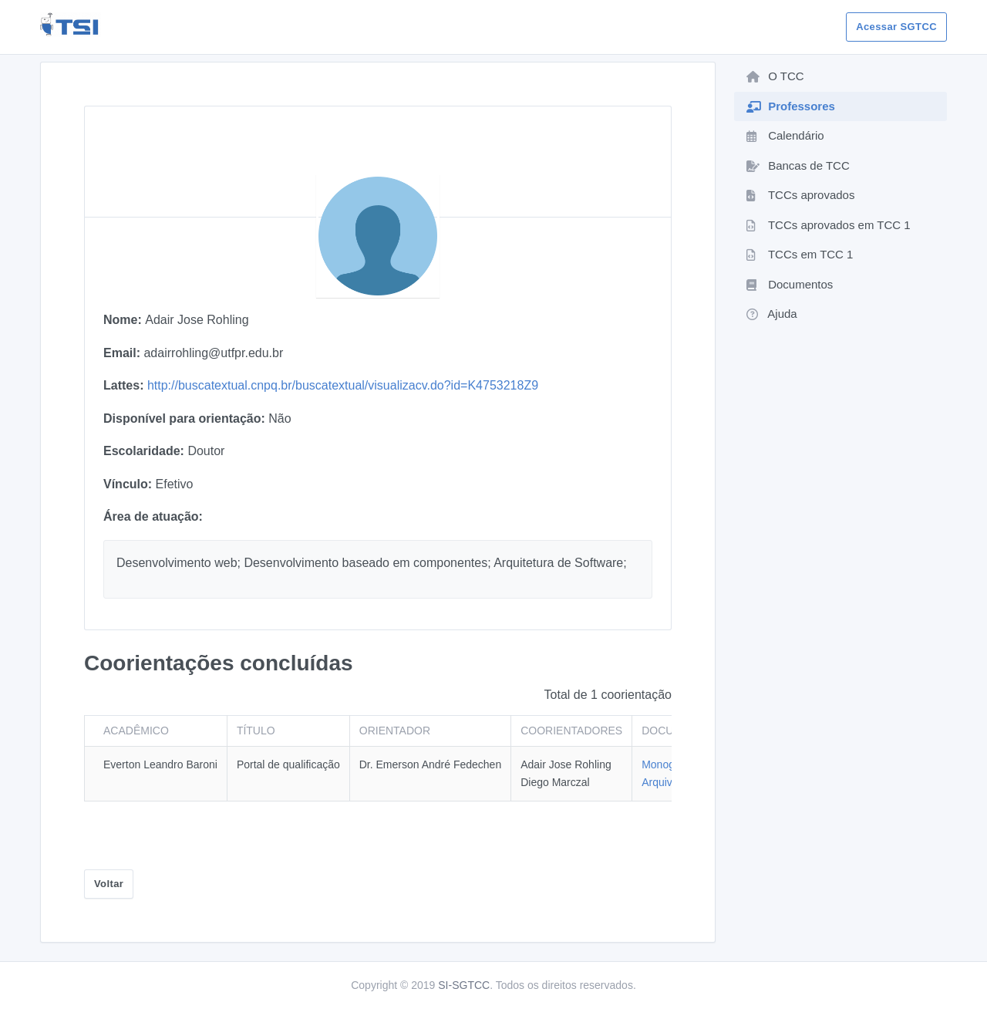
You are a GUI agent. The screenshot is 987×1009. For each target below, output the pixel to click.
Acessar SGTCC (896, 26)
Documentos (789, 284)
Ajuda (771, 313)
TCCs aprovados (800, 194)
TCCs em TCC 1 (799, 254)
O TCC (775, 76)
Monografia (669, 764)
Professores (790, 106)
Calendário (785, 135)
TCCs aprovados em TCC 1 (828, 224)
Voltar (108, 883)
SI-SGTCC (464, 985)
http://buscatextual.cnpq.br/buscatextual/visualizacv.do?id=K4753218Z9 (342, 385)
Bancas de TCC (798, 165)
